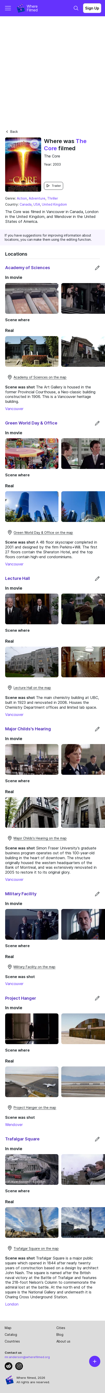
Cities (60, 1328)
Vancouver (14, 408)
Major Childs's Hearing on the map (37, 838)
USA (36, 204)
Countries (12, 1341)
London (11, 1304)
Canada (26, 204)
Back (11, 132)
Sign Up (92, 8)
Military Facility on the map (31, 967)
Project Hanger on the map (31, 1107)
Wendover (14, 1124)
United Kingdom (54, 204)
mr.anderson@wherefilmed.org (27, 1357)
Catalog (11, 1334)
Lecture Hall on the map (29, 688)
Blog (59, 1334)
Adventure (37, 198)
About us (63, 1341)
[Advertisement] (52, 71)
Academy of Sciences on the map (36, 377)
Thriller (52, 198)
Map (8, 1328)
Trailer (53, 186)
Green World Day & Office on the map (40, 532)
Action (22, 198)
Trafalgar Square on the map (33, 1248)
